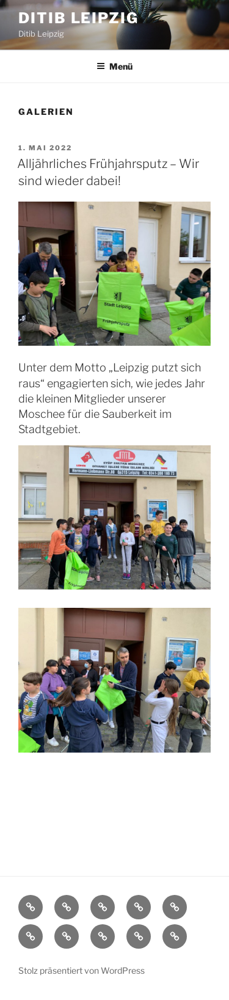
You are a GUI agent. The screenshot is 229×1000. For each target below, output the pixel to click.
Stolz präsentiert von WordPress (81, 970)
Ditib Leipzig (78, 18)
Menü (114, 66)
